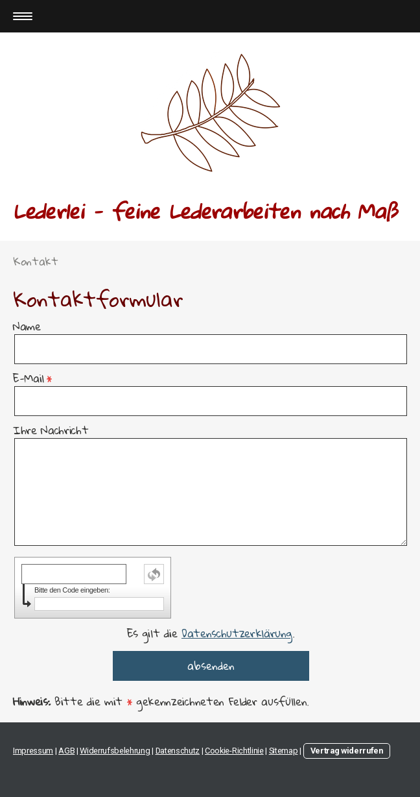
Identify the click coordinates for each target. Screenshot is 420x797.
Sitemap (283, 750)
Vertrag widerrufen (346, 750)
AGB (66, 750)
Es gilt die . (210, 633)
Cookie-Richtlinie (234, 750)
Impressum (33, 750)
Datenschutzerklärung (236, 633)
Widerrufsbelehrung (115, 750)
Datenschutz (178, 750)
